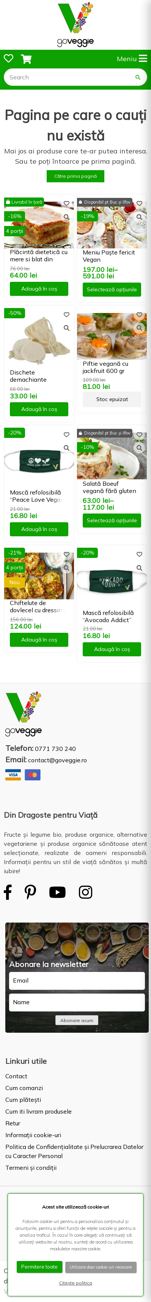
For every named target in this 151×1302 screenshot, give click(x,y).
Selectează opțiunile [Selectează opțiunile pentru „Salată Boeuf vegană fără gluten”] (112, 520)
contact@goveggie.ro (57, 760)
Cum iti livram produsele (38, 1111)
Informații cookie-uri (33, 1135)
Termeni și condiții (31, 1167)
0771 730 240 (55, 748)
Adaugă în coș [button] (39, 288)
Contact (16, 1076)
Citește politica (75, 1283)
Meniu (132, 58)
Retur (12, 1123)
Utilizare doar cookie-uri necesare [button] (101, 1267)
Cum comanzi (24, 1088)
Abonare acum (76, 1020)
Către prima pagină (75, 176)
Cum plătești (23, 1099)
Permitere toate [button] (39, 1267)
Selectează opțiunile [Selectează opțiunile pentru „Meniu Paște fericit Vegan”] (112, 289)
